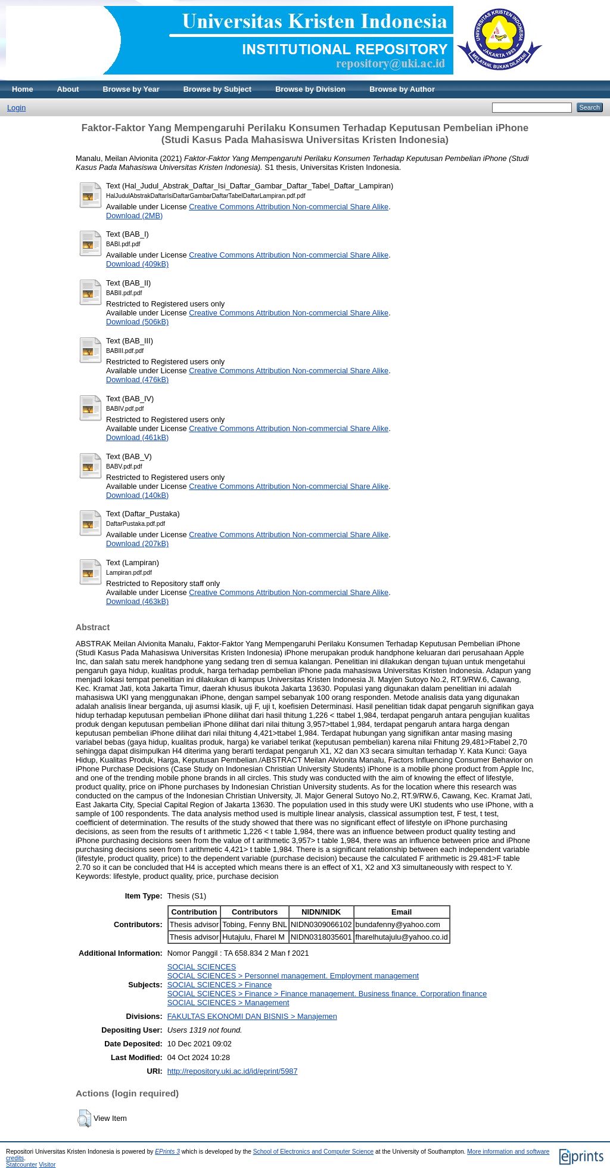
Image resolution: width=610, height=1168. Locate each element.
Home (22, 89)
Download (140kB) (137, 495)
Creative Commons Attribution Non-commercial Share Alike (288, 206)
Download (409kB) (137, 263)
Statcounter (21, 1164)
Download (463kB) (137, 601)
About (68, 89)
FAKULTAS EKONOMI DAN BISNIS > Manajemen (252, 1016)
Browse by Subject (217, 89)
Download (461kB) (137, 437)
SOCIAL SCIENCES (201, 966)
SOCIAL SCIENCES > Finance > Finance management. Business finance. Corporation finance (327, 993)
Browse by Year (131, 89)
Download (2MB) (134, 215)
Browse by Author (402, 89)
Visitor (47, 1164)
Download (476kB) (137, 379)
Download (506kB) (137, 321)
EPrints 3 (167, 1151)
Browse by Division (310, 89)
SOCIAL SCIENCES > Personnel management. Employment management (293, 975)
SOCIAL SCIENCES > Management (228, 1002)
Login (16, 107)
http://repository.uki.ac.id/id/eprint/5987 (232, 1071)
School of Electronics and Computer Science (313, 1151)
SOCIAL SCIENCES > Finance (219, 984)
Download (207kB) (137, 543)
